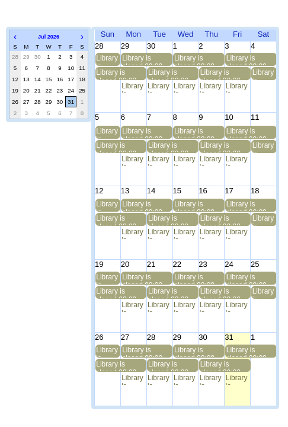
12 (15, 79)
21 (37, 90)
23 (59, 90)
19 (15, 90)
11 (82, 68)
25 (82, 90)
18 (82, 79)
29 (49, 101)
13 (26, 79)
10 (71, 68)
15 (49, 79)
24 (71, 90)
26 (15, 101)
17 (71, 79)
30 (59, 101)
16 (59, 79)
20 (26, 90)
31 (71, 101)
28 (37, 101)
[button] (15, 37)
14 (37, 79)
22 (49, 90)
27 (26, 101)
